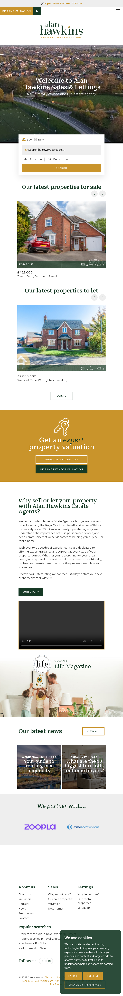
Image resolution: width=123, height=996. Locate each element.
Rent (39, 139)
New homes (56, 908)
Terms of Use (52, 977)
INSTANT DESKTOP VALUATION (61, 469)
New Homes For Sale (32, 943)
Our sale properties (60, 899)
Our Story (31, 591)
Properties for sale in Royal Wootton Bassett (47, 934)
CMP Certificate (44, 980)
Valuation (25, 899)
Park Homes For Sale (32, 948)
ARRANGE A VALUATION (61, 459)
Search (61, 168)
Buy (27, 139)
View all (93, 731)
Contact (24, 918)
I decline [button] (93, 976)
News (22, 908)
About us (25, 894)
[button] (102, 193)
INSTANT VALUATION (16, 11)
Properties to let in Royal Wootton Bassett (46, 938)
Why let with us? (88, 894)
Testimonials (27, 913)
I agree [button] (73, 976)
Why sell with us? (59, 894)
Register (61, 395)
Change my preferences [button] (85, 984)
